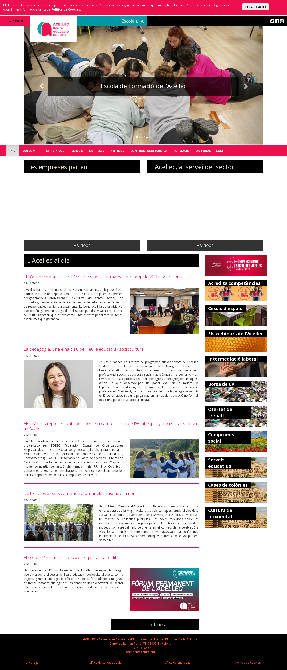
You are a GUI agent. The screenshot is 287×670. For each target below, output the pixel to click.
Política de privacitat (176, 663)
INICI (12, 151)
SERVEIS (77, 151)
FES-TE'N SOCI (55, 151)
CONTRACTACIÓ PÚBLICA (148, 151)
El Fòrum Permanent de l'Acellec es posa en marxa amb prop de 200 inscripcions (103, 277)
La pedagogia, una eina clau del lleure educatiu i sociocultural (84, 349)
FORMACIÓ (181, 151)
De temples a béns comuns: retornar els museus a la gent (80, 493)
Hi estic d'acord (255, 7)
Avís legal (32, 663)
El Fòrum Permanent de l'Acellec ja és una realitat (72, 557)
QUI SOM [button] (30, 151)
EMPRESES (96, 151)
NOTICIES (117, 151)
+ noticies (155, 625)
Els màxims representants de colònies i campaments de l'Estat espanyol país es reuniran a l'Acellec (110, 425)
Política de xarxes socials (104, 663)
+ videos (82, 245)
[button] (42, 85)
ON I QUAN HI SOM (209, 151)
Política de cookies (248, 663)
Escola (133, 21)
